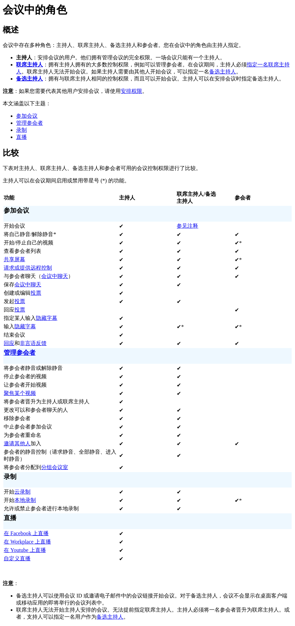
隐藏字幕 (46, 318)
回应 (9, 343)
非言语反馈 (33, 343)
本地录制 (25, 500)
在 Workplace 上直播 (27, 542)
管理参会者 (29, 123)
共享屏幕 (14, 259)
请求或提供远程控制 (28, 268)
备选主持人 (222, 71)
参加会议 (27, 116)
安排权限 (131, 91)
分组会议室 (54, 467)
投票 (36, 293)
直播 (21, 137)
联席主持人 (29, 64)
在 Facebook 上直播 (26, 533)
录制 (21, 130)
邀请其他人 (17, 443)
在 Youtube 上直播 (25, 550)
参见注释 (187, 226)
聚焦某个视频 (20, 393)
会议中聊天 (54, 276)
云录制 (22, 492)
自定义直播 (17, 558)
